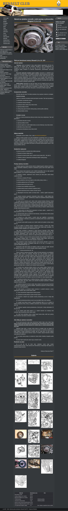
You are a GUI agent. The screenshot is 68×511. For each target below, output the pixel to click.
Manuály (5, 38)
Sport (4, 26)
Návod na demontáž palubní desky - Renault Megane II (5, 85)
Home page (6, 18)
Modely (5, 21)
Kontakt (5, 35)
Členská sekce (6, 43)
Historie (5, 19)
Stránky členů (6, 40)
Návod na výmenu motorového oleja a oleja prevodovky (5, 74)
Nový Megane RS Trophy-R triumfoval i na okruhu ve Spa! (6, 54)
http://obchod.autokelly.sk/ (40, 135)
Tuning (4, 25)
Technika (5, 30)
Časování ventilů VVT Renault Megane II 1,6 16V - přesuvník (6, 78)
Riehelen (35, 509)
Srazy (4, 33)
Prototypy (5, 23)
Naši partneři (6, 36)
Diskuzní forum (6, 41)
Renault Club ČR (24, 509)
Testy (4, 28)
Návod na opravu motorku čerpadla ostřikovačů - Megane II (6, 92)
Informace (5, 31)
